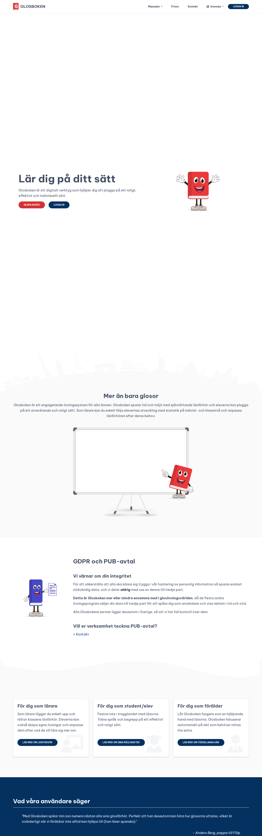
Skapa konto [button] (32, 204)
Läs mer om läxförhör (37, 742)
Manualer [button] (154, 6)
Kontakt (82, 634)
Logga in (238, 6)
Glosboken (32, 6)
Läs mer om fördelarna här (201, 742)
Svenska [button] (214, 6)
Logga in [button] (59, 204)
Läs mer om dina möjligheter (121, 742)
